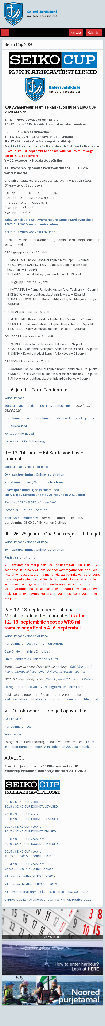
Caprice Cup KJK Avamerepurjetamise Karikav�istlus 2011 (47, 900)
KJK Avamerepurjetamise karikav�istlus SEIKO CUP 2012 (46, 892)
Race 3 (76, 679)
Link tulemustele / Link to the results (31, 659)
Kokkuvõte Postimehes (21, 518)
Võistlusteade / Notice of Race (26, 467)
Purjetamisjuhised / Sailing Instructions (33, 482)
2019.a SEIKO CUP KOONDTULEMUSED (31, 806)
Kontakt (76, 32)
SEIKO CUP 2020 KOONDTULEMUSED (29, 232)
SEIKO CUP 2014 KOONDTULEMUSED (29, 869)
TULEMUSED (12, 719)
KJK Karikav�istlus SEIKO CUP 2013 (30, 884)
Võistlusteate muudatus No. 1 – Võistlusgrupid (38, 406)
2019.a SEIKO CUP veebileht (24, 802)
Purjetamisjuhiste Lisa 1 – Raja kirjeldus (64, 418)
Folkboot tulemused (19, 434)
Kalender (94, 32)
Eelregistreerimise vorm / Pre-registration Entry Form (43, 687)
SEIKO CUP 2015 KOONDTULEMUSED (29, 856)
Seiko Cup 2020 (19, 44)
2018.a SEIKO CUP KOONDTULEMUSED (31, 819)
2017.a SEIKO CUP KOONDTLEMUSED (30, 831)
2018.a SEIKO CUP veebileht (24, 814)
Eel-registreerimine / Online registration (34, 474)
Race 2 (63, 679)
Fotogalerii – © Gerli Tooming (25, 510)
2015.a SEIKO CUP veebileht (24, 851)
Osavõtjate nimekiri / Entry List (27, 651)
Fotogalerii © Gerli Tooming (24, 441)
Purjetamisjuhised (18, 418)
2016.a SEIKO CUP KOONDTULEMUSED (31, 844)
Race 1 (50, 679)
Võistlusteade (14, 398)
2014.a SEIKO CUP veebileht (24, 864)
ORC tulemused (15, 426)
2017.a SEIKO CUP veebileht (24, 826)
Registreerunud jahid (19, 557)
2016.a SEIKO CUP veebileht (24, 839)
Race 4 (88, 679)
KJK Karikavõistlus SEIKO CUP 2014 (30, 876)
